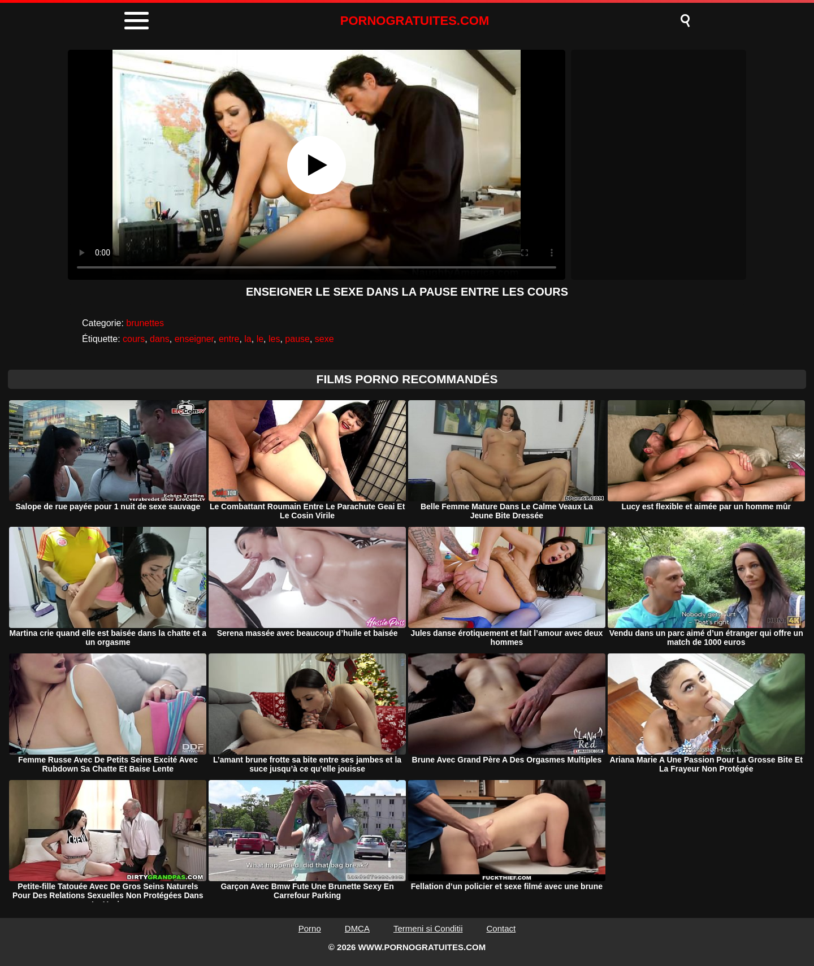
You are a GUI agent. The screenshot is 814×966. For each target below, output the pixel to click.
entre (229, 339)
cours (134, 339)
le (260, 339)
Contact (501, 928)
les (274, 339)
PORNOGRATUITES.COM (415, 21)
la (247, 339)
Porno (309, 928)
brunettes (145, 323)
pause (297, 339)
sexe (324, 339)
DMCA (357, 928)
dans (160, 339)
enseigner (194, 339)
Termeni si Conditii (428, 928)
